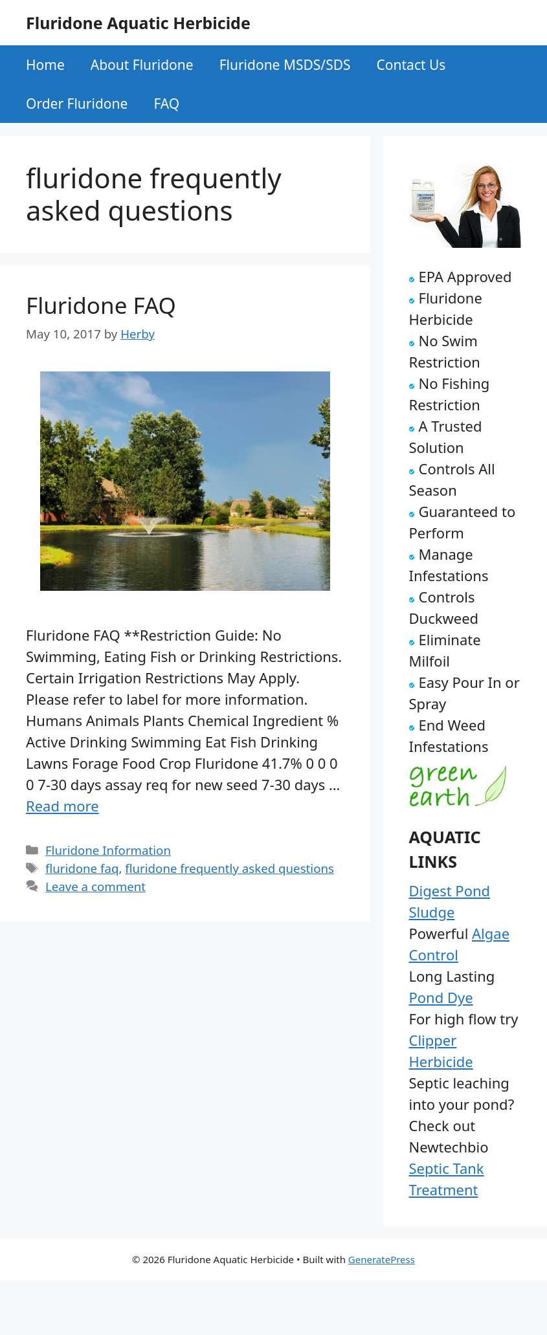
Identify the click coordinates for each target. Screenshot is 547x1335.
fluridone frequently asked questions (229, 868)
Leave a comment (95, 886)
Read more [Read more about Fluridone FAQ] (62, 805)
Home (45, 65)
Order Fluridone (77, 103)
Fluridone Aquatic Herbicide (138, 23)
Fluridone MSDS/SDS (285, 65)
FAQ (166, 103)
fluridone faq (82, 868)
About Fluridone (142, 65)
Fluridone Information (108, 850)
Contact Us (411, 65)
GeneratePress (381, 1259)
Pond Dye (441, 997)
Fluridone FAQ (101, 305)
